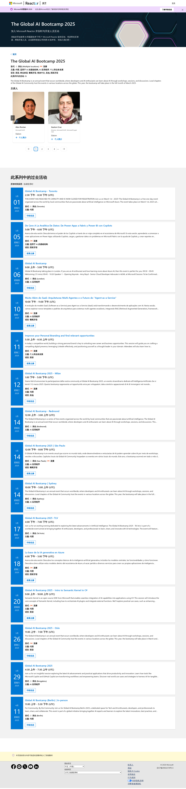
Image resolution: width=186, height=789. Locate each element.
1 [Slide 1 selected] (35, 149)
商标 (130, 768)
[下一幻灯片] (80, 118)
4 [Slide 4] (54, 149)
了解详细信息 (167, 9)
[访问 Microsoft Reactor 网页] (32, 3)
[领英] (37, 767)
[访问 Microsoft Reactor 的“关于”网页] (44, 3)
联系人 (130, 765)
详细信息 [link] (30, 215)
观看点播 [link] (30, 253)
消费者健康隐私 (134, 783)
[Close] (182, 10)
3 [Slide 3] (48, 149)
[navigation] (29, 149)
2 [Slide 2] (42, 149)
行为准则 (131, 777)
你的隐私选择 (135, 780)
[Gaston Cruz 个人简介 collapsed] (57, 139)
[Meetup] (20, 767)
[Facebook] (14, 767)
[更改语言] (74, 766)
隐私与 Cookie (134, 771)
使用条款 (131, 774)
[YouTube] (31, 767)
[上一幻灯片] (13, 118)
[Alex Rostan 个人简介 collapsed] (21, 137)
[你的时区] (93, 772)
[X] (25, 767)
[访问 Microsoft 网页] (16, 3)
